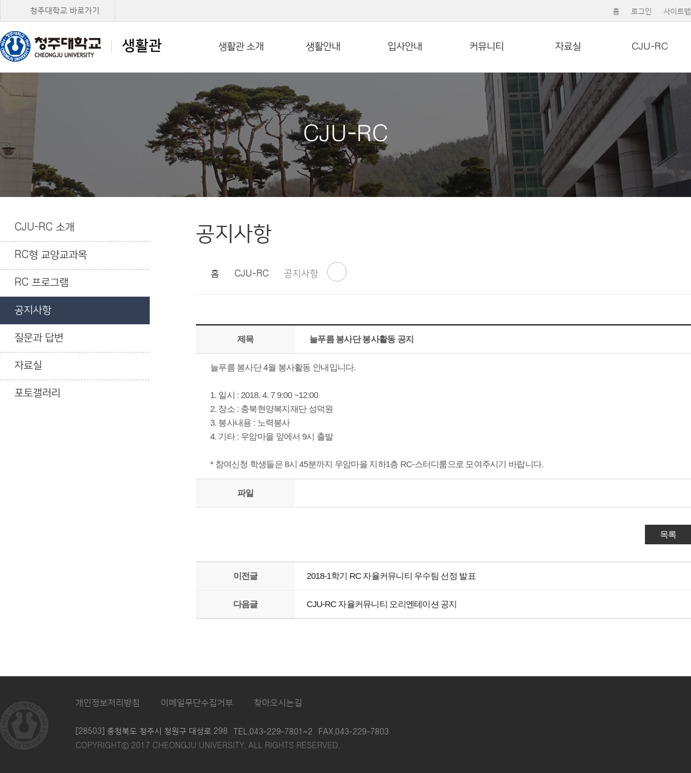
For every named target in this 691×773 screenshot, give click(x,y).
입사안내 (405, 46)
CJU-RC (650, 46)
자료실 (568, 46)
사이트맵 (677, 11)
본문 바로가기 (345, 0)
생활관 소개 (241, 46)
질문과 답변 (38, 338)
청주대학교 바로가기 (65, 11)
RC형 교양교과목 (50, 255)
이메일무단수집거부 (197, 703)
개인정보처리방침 (107, 703)
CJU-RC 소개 (44, 227)
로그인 (641, 11)
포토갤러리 (37, 393)
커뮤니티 (486, 46)
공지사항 (32, 310)
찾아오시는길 (278, 703)
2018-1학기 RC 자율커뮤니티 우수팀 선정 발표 (391, 576)
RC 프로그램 (41, 283)
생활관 (81, 46)
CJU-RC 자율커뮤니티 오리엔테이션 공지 (382, 604)
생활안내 (323, 46)
